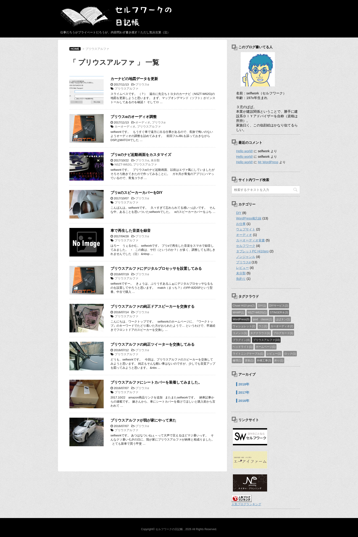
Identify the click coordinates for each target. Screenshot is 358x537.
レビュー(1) (274, 353)
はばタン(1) (283, 319)
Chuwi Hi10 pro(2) (244, 305)
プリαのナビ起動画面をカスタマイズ (141, 155)
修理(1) (237, 360)
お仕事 (241, 224)
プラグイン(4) (241, 340)
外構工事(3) (264, 360)
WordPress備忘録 (248, 218)
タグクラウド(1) (260, 333)
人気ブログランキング (246, 504)
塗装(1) (249, 360)
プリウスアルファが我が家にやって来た (143, 420)
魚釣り (241, 279)
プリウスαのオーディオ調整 (134, 117)
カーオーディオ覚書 (250, 240)
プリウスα (142, 84)
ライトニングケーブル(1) (248, 353)
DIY (238, 213)
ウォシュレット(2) (244, 326)
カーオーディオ (125, 126)
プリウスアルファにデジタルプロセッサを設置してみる (156, 268)
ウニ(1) (262, 326)
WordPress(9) (241, 319)
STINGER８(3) (279, 312)
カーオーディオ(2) (282, 326)
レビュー (242, 268)
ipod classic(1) (262, 319)
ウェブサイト (245, 229)
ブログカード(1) (283, 333)
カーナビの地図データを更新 (134, 79)
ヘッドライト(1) (243, 346)
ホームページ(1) (266, 346)
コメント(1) (240, 333)
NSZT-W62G (123, 164)
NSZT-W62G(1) (256, 312)
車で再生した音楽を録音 (131, 230)
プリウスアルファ (126, 88)
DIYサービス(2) (278, 305)
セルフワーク (245, 246)
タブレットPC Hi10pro (252, 251)
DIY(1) (262, 305)
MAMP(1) (238, 312)
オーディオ (142, 122)
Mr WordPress (268, 162)
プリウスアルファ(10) (266, 340)
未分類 (155, 160)
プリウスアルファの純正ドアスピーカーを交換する (153, 306)
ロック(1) (290, 353)
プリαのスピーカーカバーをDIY (137, 193)
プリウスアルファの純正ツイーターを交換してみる (153, 344)
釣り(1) (278, 360)
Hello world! (244, 151)
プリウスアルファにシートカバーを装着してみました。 (156, 382)
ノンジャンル (245, 257)
